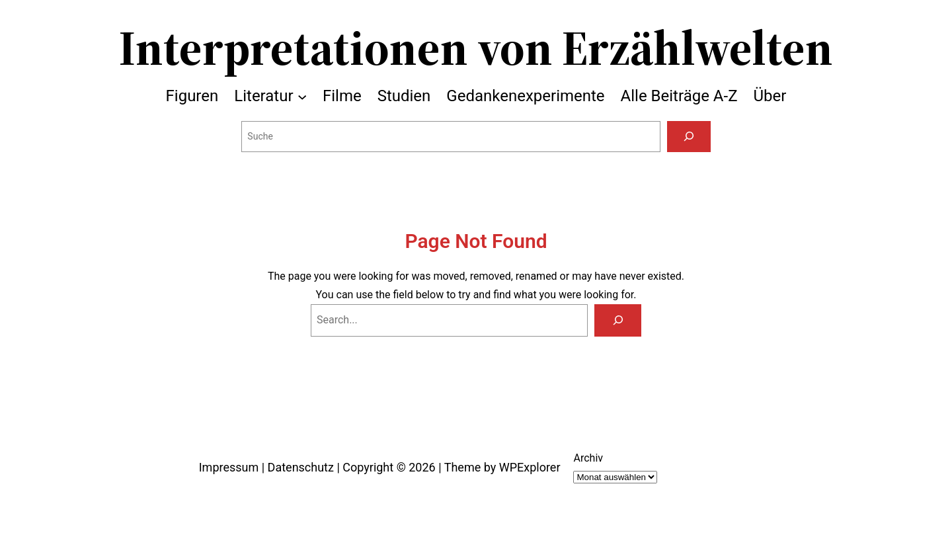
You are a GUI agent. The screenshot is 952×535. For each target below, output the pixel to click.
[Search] (617, 320)
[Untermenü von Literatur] (302, 96)
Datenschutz (301, 467)
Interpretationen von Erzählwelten (476, 48)
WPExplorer (530, 467)
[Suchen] (688, 136)
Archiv (588, 458)
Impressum (229, 467)
